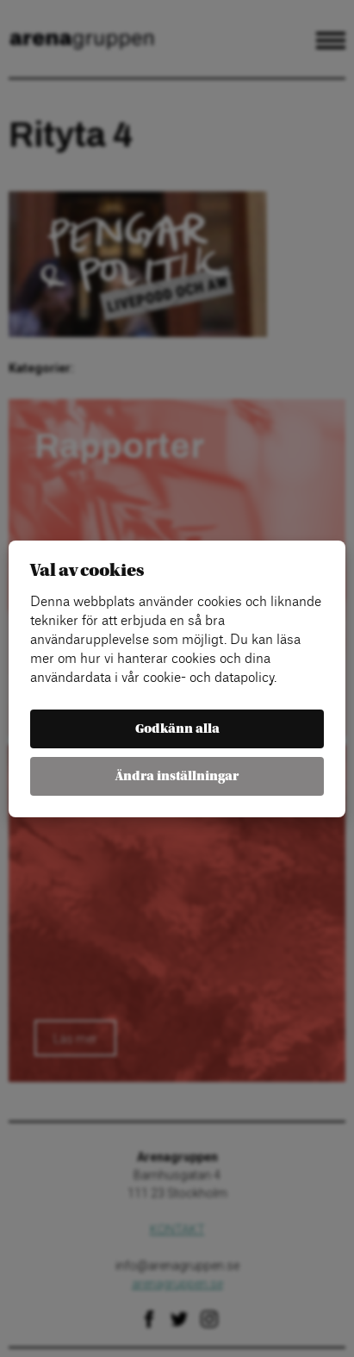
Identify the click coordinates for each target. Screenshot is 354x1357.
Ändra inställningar (177, 776)
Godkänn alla (177, 729)
